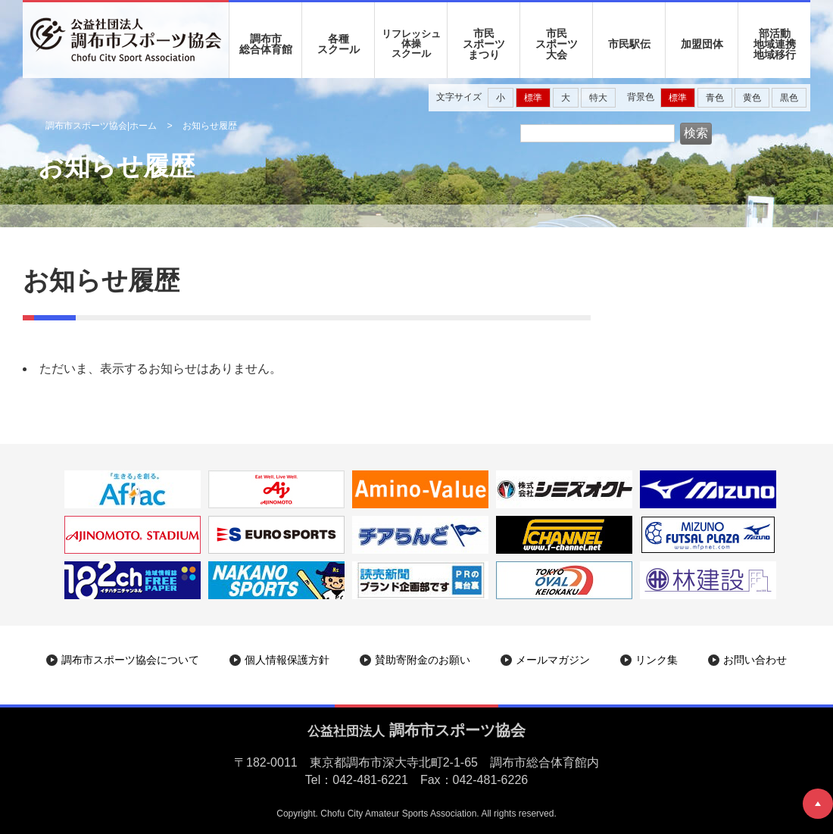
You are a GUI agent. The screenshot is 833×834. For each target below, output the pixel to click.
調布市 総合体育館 (265, 44)
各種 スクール (338, 44)
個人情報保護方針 (287, 660)
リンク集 (656, 660)
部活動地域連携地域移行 (774, 44)
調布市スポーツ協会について (130, 660)
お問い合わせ (755, 660)
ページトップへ (818, 804)
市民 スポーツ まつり (484, 44)
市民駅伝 (629, 44)
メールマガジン (553, 660)
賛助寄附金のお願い (422, 660)
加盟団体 (702, 44)
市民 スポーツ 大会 (556, 44)
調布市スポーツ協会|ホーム (101, 125)
